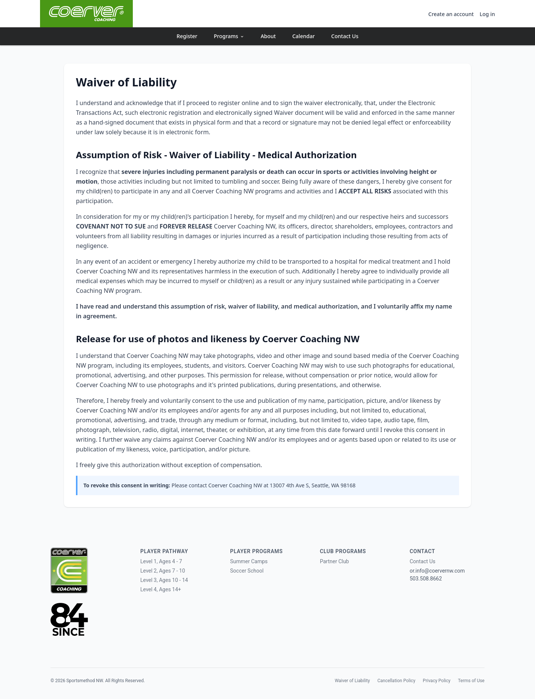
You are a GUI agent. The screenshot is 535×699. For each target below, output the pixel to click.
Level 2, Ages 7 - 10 (162, 571)
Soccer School (246, 571)
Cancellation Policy (396, 680)
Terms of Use (471, 680)
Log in (487, 14)
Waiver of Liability (352, 680)
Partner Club (334, 561)
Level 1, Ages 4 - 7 (161, 561)
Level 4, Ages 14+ (160, 589)
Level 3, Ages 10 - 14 (164, 580)
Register (187, 36)
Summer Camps (249, 561)
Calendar (303, 36)
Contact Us (344, 36)
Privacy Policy (436, 680)
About (268, 36)
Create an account (451, 14)
